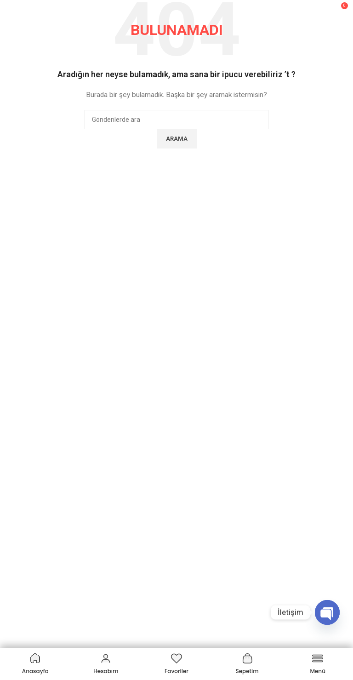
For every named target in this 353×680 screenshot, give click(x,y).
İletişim (17, 597)
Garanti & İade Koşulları (40, 447)
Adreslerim (23, 534)
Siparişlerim (24, 519)
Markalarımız (26, 384)
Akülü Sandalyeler (33, 638)
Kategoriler (28, 622)
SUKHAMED (24, 352)
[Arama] (321, 9)
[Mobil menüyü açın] (11, 9)
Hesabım (20, 503)
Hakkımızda (24, 368)
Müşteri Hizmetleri (41, 487)
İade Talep (22, 566)
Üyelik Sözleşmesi (33, 431)
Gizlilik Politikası (29, 415)
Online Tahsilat (28, 581)
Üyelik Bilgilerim (29, 550)
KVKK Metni (23, 462)
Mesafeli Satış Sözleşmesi (45, 399)
